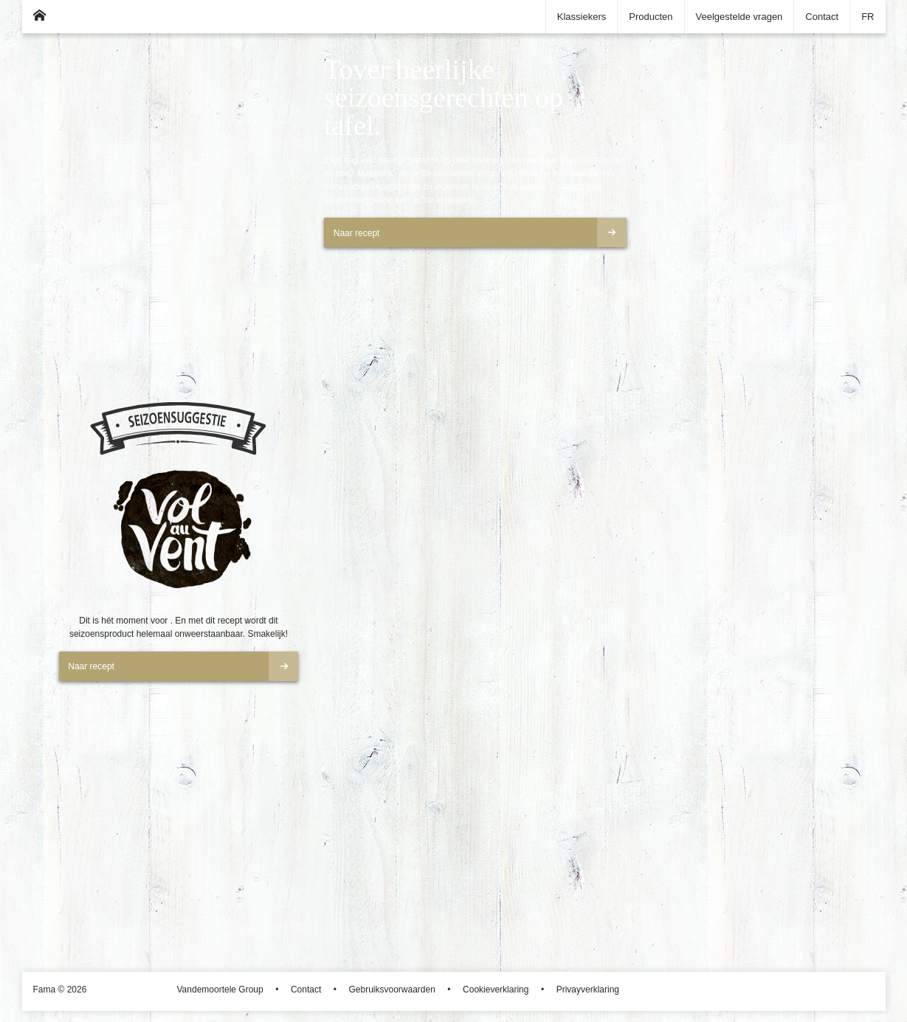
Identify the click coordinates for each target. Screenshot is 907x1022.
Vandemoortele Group (220, 989)
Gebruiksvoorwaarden (391, 989)
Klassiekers (581, 16)
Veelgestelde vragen (739, 16)
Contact (821, 16)
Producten (650, 16)
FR (867, 16)
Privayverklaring (587, 989)
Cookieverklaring (495, 989)
